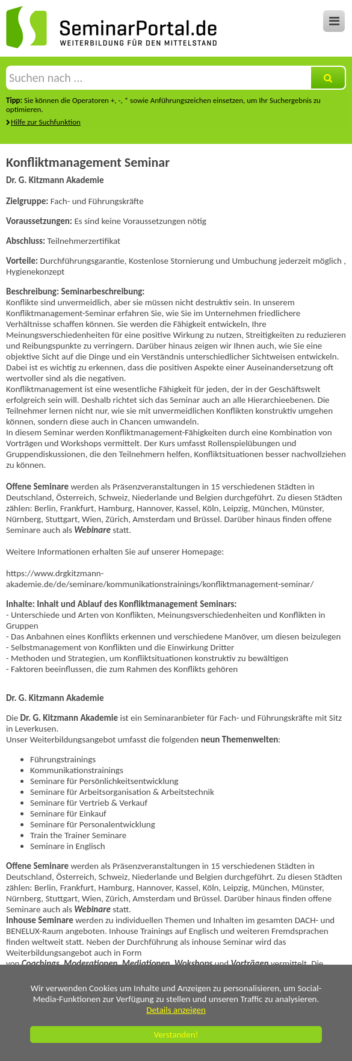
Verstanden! (176, 1034)
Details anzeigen (176, 1009)
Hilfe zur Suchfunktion (46, 121)
